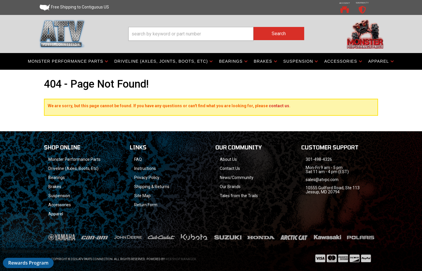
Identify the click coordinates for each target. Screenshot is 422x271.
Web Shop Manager (180, 259)
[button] (216, 34)
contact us (279, 105)
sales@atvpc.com (322, 179)
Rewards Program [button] (28, 263)
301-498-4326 (319, 159)
